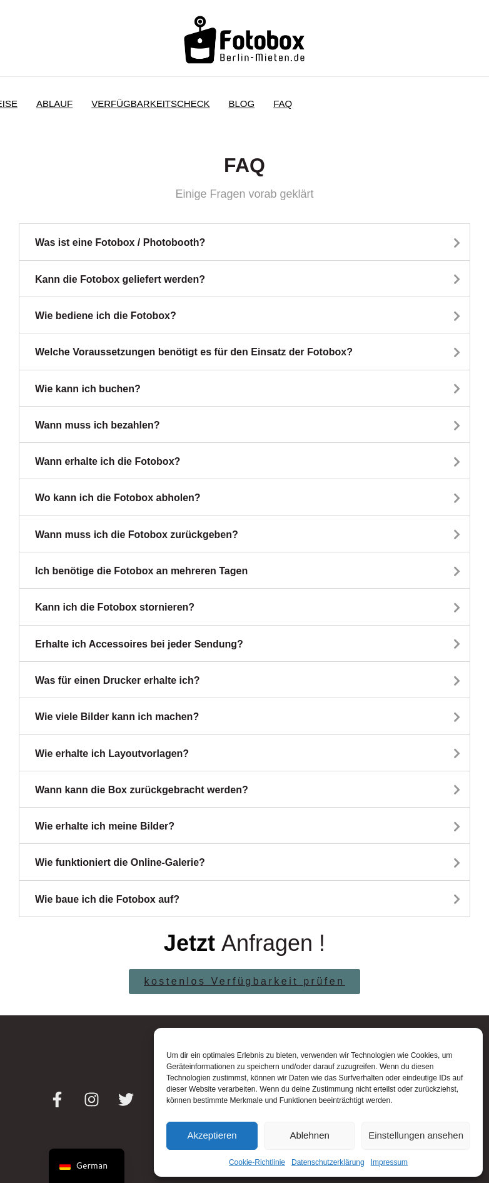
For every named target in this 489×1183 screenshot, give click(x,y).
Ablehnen (309, 1135)
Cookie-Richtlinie (257, 1162)
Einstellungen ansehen (415, 1135)
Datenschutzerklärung (328, 1162)
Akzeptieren (211, 1135)
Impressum (389, 1162)
